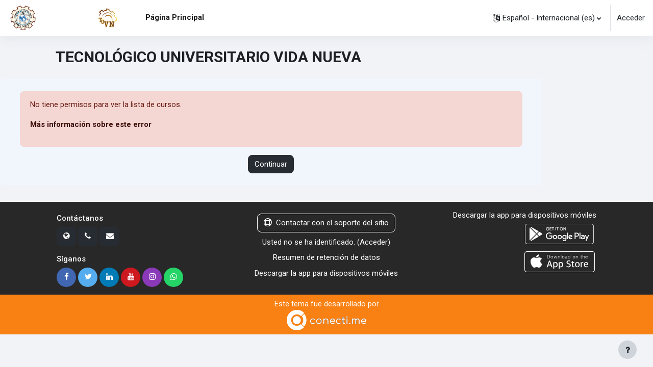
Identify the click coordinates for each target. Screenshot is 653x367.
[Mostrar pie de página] (627, 349)
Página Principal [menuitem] (174, 17)
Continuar (271, 164)
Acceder (631, 17)
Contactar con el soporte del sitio (326, 223)
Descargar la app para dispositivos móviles (326, 273)
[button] (547, 18)
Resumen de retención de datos (326, 258)
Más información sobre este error (91, 124)
